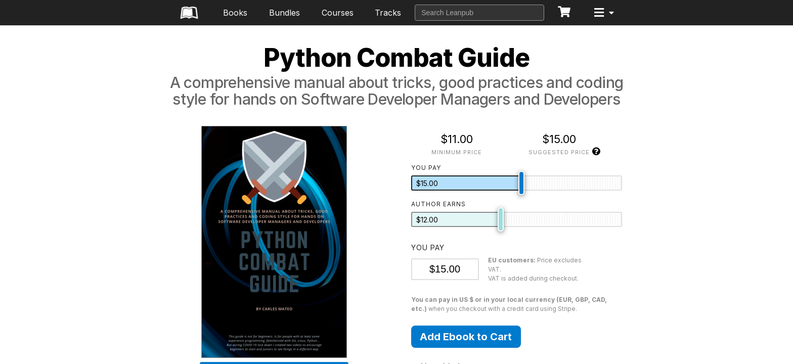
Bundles (284, 13)
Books (235, 13)
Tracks (388, 13)
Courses (338, 13)
